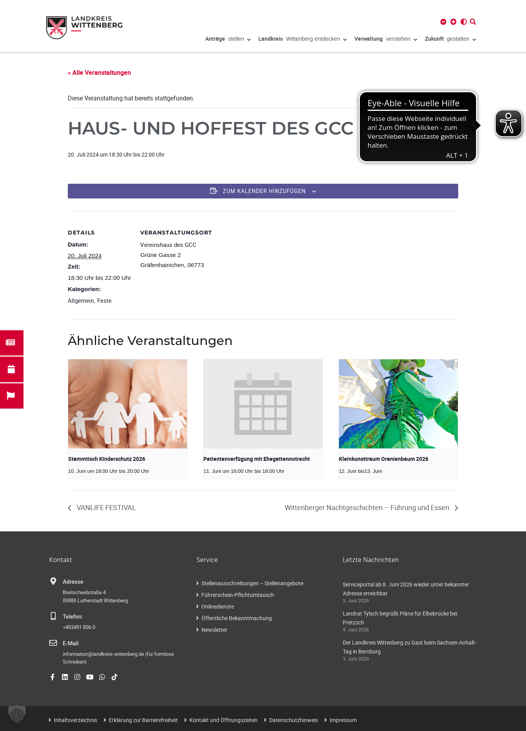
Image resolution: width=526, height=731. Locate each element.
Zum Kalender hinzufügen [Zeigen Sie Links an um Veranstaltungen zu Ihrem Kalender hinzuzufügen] (264, 191)
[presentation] (127, 403)
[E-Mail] (53, 643)
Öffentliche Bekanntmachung (236, 618)
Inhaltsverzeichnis (75, 720)
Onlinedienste (217, 606)
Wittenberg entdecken (302, 40)
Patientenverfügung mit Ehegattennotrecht (256, 458)
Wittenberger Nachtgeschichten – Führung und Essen (368, 507)
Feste (104, 300)
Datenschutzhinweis (293, 720)
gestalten (450, 40)
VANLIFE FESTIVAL (105, 507)
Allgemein (81, 300)
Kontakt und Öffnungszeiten (223, 720)
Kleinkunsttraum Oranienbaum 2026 (383, 458)
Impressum (343, 720)
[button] (17, 714)
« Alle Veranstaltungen (99, 72)
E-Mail (71, 643)
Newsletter (214, 629)
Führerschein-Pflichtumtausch (237, 594)
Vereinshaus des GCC (168, 244)
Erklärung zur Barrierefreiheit (143, 720)
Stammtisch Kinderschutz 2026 (106, 458)
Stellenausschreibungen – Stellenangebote (252, 583)
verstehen (385, 40)
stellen (228, 40)
